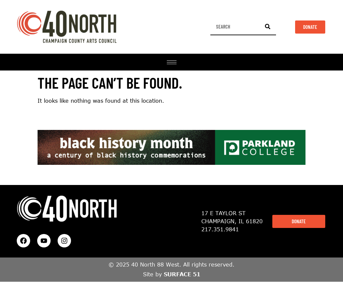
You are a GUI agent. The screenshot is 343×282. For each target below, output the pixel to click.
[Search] (267, 26)
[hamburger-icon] (171, 62)
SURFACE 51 (182, 274)
